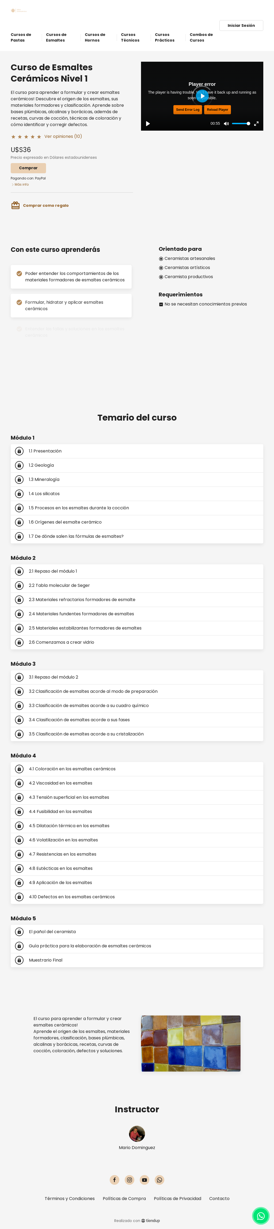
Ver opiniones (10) (63, 136)
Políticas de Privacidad (177, 1198)
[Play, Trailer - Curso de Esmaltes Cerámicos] (148, 123)
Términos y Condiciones (70, 1198)
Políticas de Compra (124, 1198)
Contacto (219, 1198)
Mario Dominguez (137, 1148)
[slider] (241, 123)
